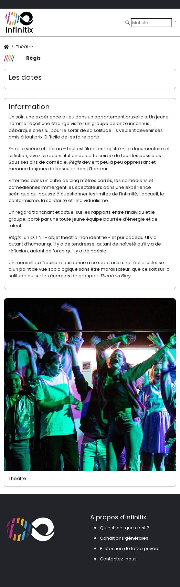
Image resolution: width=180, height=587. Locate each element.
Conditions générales (124, 538)
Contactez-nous (118, 559)
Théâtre (24, 47)
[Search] (151, 22)
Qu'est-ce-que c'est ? (124, 528)
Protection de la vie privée (129, 548)
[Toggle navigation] (175, 20)
